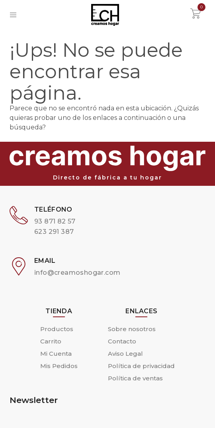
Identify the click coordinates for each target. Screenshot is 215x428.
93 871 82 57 (55, 221)
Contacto (122, 341)
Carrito (50, 341)
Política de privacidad (141, 366)
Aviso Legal (125, 353)
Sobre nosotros (132, 329)
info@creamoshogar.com (77, 272)
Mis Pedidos (59, 366)
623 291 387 (54, 231)
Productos (56, 329)
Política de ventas (135, 378)
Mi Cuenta (56, 353)
